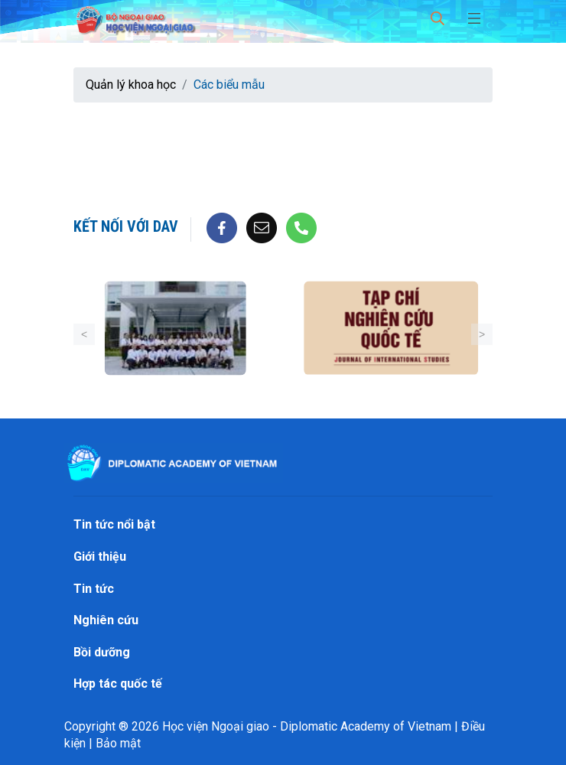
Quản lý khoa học (131, 84)
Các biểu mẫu (229, 84)
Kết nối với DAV (125, 226)
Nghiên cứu (105, 620)
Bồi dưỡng (101, 652)
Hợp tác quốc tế (117, 683)
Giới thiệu (99, 556)
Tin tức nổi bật (114, 524)
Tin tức (93, 588)
